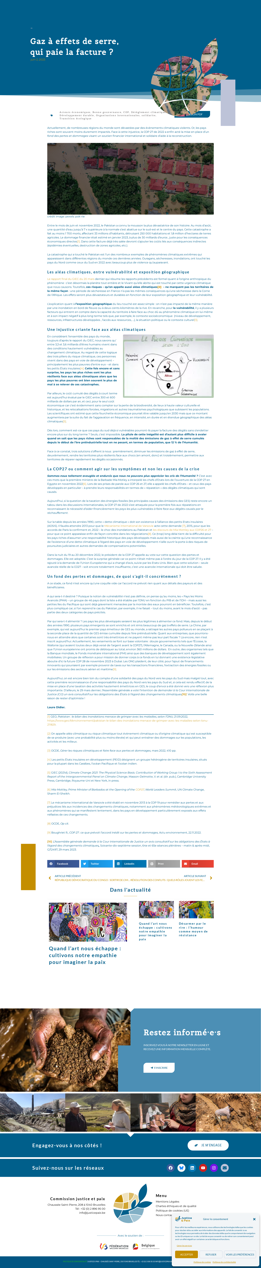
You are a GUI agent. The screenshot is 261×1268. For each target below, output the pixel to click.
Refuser (211, 1254)
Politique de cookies (202, 1262)
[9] (114, 669)
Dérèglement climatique (148, 112)
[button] (254, 1219)
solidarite (149, 115)
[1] (78, 241)
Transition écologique (76, 118)
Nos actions (94, 7)
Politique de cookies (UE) (172, 1210)
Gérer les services (184, 1245)
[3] (195, 320)
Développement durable (77, 115)
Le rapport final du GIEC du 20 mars (70, 279)
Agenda (144, 7)
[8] (149, 533)
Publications (122, 7)
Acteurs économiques (75, 112)
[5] (64, 421)
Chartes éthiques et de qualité (176, 1206)
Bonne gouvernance (107, 112)
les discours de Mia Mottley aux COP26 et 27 (182, 529)
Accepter (186, 1254)
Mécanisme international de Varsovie (128, 525)
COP (126, 112)
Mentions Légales (167, 1201)
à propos (69, 7)
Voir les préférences (240, 1254)
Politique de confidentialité (224, 1262)
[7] (183, 525)
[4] (82, 368)
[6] (84, 483)
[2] (48, 733)
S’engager (164, 7)
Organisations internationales (118, 115)
